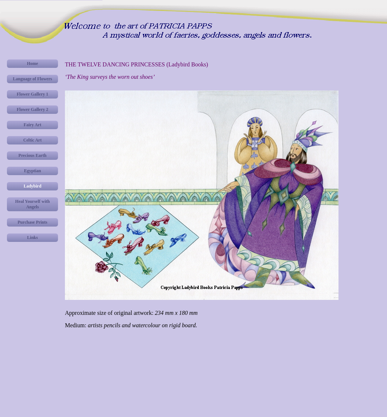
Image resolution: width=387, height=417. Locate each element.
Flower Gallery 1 (32, 94)
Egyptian (32, 170)
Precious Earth (33, 155)
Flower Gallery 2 (32, 109)
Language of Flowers (32, 78)
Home (32, 63)
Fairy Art (32, 124)
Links (32, 237)
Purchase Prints (32, 222)
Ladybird (33, 186)
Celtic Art (32, 140)
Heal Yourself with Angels (32, 204)
